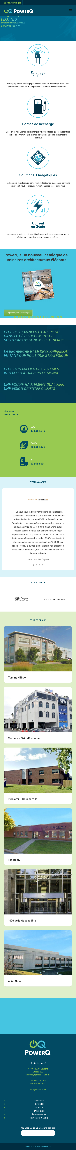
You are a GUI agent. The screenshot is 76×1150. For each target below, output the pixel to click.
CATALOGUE (39, 1111)
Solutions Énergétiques (38, 175)
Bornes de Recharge (38, 124)
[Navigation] (70, 11)
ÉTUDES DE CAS (39, 1114)
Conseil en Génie (38, 225)
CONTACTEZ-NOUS (39, 1118)
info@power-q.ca (12, 3)
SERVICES (39, 1104)
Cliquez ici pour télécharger (19, 313)
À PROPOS (39, 1100)
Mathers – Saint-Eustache (24, 950)
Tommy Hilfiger (17, 889)
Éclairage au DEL (38, 74)
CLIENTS (39, 1107)
